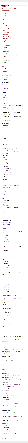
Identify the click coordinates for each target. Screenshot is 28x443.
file (13, 5)
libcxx (1, 3)
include (4, 3)
